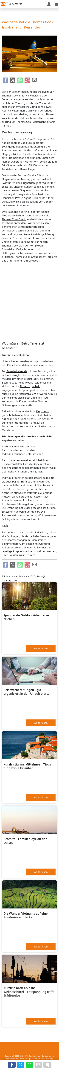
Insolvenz (43, 91)
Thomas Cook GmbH (14, 219)
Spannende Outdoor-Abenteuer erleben (26, 617)
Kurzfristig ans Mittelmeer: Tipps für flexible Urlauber (27, 766)
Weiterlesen (41, 648)
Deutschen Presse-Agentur (17, 198)
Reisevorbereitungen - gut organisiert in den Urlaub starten (27, 692)
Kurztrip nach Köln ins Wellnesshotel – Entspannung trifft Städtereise (28, 992)
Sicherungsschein (30, 386)
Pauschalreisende (16, 371)
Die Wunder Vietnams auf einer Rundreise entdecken (26, 915)
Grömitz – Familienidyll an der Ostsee (25, 841)
